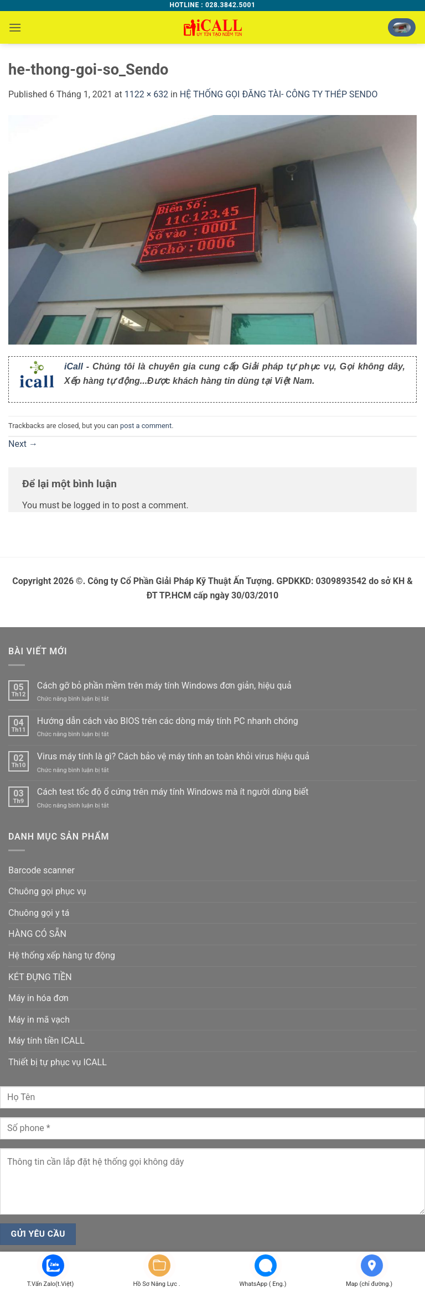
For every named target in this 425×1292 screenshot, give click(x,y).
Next (23, 444)
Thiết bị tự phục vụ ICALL (57, 1062)
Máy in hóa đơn (38, 998)
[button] (15, 27)
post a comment (146, 425)
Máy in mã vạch (39, 1019)
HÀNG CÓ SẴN (37, 934)
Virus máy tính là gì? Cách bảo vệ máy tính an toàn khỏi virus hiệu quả (173, 756)
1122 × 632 (146, 94)
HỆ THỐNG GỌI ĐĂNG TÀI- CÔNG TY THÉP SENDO (279, 94)
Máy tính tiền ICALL (46, 1040)
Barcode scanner (41, 870)
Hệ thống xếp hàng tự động (61, 955)
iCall (73, 366)
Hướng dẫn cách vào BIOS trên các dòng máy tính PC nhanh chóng (167, 721)
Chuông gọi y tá (38, 913)
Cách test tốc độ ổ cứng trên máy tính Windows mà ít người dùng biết (173, 791)
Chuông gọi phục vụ (47, 891)
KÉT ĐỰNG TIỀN (40, 977)
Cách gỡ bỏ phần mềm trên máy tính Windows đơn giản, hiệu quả (164, 685)
